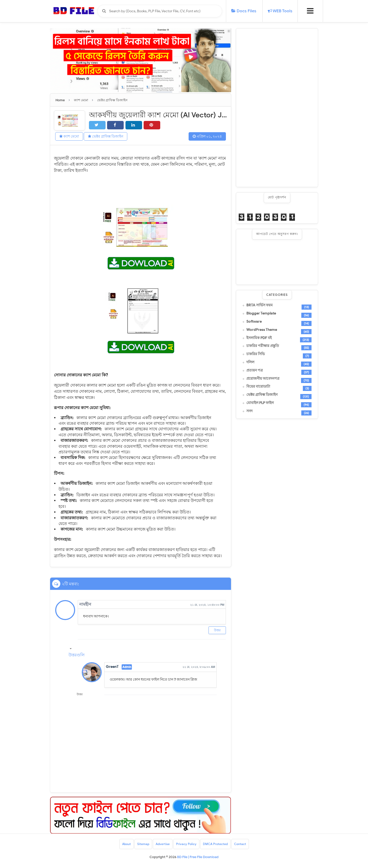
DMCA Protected (215, 844)
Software (254, 322)
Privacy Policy (186, 844)
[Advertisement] (277, 107)
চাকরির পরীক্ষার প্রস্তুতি (262, 346)
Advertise (163, 844)
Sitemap (143, 844)
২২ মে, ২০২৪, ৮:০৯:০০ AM (198, 667)
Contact (240, 844)
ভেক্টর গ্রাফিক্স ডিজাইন (105, 136)
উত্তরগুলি (76, 655)
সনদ (249, 411)
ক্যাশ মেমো (69, 136)
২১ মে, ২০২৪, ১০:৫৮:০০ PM (207, 604)
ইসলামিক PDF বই (259, 338)
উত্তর (217, 630)
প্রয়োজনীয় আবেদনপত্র (262, 379)
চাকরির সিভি (255, 354)
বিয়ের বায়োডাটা (258, 387)
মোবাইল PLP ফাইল (260, 403)
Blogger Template (261, 313)
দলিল (250, 362)
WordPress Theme (261, 330)
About (126, 844)
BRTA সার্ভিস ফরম (259, 305)
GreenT (112, 667)
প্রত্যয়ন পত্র (254, 370)
